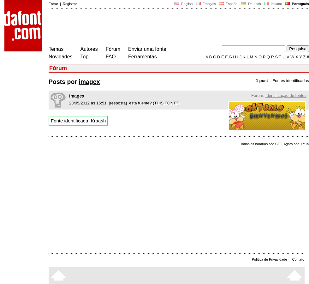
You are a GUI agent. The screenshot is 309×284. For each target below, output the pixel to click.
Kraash (98, 120)
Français (205, 4)
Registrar (70, 4)
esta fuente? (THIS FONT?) (154, 103)
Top (84, 56)
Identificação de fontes (285, 95)
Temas (56, 49)
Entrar (53, 4)
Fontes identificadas (290, 80)
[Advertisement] (163, 28)
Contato (298, 259)
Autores (89, 49)
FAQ (111, 56)
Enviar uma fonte (147, 49)
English (183, 4)
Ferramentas (142, 56)
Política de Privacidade (269, 259)
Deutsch (251, 4)
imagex (89, 81)
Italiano (273, 4)
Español (228, 4)
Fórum (113, 49)
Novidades (61, 56)
